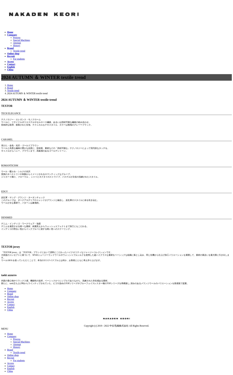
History (16, 45)
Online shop (13, 296)
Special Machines (21, 40)
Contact (11, 304)
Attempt (17, 43)
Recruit (10, 299)
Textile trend (19, 51)
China (10, 310)
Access (10, 302)
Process (16, 37)
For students (19, 59)
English (10, 307)
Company (11, 291)
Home (10, 288)
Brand (10, 294)
